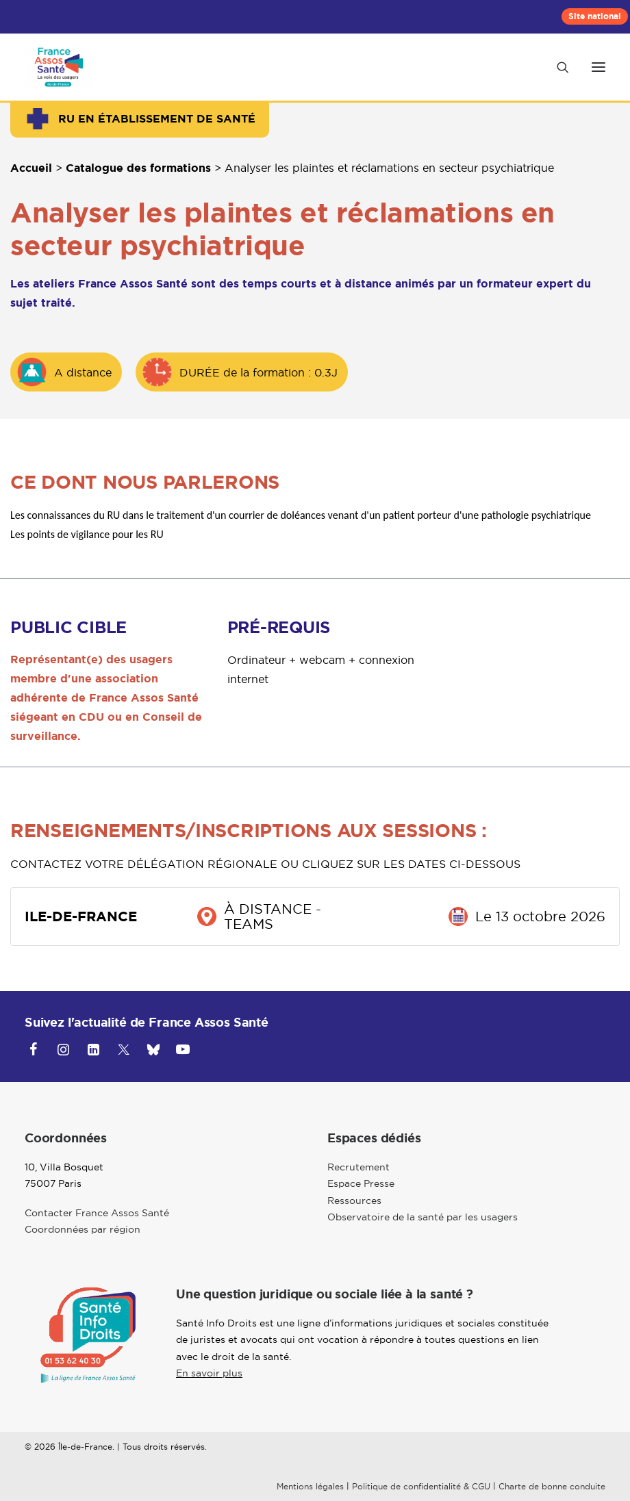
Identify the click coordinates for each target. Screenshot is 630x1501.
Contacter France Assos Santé (97, 1212)
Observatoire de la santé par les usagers (422, 1216)
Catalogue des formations (138, 168)
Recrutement (358, 1167)
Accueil (31, 168)
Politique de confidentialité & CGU (421, 1486)
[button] (598, 67)
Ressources (354, 1200)
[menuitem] (594, 16)
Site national (594, 16)
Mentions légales (310, 1486)
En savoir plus (209, 1373)
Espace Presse (360, 1183)
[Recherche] (556, 67)
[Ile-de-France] (59, 67)
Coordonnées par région (82, 1229)
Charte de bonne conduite (552, 1486)
